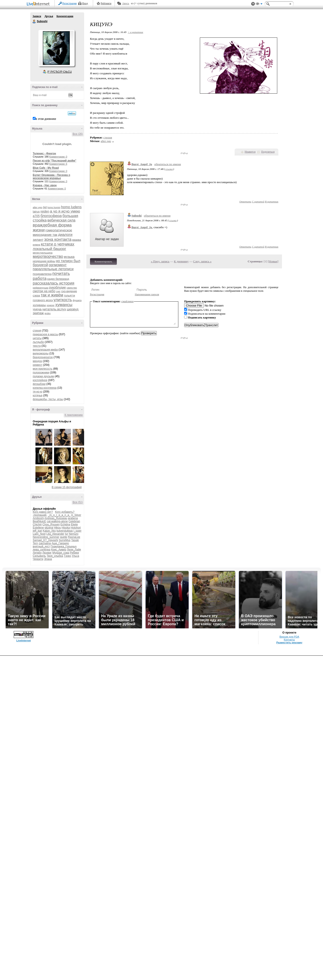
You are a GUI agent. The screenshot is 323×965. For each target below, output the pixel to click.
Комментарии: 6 (58, 163)
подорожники (41, 372)
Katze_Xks (49, 530)
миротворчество (48, 256)
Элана (48, 559)
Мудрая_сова (60, 552)
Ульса (75, 555)
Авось (125, 3)
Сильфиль (39, 555)
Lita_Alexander (55, 533)
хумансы (63, 304)
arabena (73, 518)
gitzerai (49, 527)
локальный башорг (49, 249)
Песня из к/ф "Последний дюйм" (54, 160)
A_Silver (76, 515)
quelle (63, 537)
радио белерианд (58, 279)
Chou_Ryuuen (51, 524)
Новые (273, 261)
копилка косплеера (45, 387)
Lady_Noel (39, 533)
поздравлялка (42, 274)
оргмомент (58, 265)
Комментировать (103, 261)
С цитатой (258, 201)
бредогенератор (43, 357)
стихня (37, 330)
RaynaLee (74, 537)
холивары (39, 305)
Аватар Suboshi (56, 48)
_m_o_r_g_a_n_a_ (59, 515)
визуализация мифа (45, 349)
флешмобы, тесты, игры (48, 399)
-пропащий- (40, 515)
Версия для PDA (289, 636)
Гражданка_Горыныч (64, 546)
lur (66, 533)
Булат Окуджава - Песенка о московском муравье (51, 176)
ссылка (169, 169)
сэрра (36, 295)
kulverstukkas (65, 530)
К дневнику (181, 261)
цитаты (37, 338)
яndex (47, 313)
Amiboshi (38, 518)
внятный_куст (41, 546)
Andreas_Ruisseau (55, 518)
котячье (37, 395)
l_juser (77, 530)
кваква (76, 239)
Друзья (48, 16)
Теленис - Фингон (44, 153)
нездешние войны (44, 261)
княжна (36, 244)
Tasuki (75, 540)
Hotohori (76, 527)
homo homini (54, 207)
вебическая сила (61, 220)
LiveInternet (39, 4)
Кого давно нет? (43, 511)
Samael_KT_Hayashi (45, 540)
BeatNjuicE (39, 521)
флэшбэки (39, 384)
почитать (61, 273)
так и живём (52, 295)
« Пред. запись (160, 261)
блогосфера (51, 216)
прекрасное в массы (45, 334)
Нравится (250, 151)
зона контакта (58, 239)
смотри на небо (44, 291)
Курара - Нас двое (45, 185)
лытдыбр (38, 342)
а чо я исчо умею (65, 211)
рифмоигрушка (40, 288)
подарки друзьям (43, 376)
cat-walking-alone (57, 521)
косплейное (40, 380)
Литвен (37, 552)
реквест (37, 364)
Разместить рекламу (289, 642)
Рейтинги (106, 3)
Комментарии (65, 16)
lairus (36, 211)
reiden (44, 211)
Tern (35, 543)
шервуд (73, 309)
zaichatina (45, 543)
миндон (37, 361)
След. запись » (202, 261)
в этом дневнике (46, 119)
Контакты (289, 639)
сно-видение (69, 291)
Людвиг (47, 552)
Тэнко (67, 555)
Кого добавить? (64, 511)
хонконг (51, 305)
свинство (72, 287)
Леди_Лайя (74, 549)
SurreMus (64, 540)
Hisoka (66, 527)
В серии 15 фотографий (67, 487)
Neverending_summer (46, 537)
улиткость (63, 300)
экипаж (38, 313)
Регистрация (69, 3)
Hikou (57, 527)
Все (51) (78, 502)
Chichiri (37, 524)
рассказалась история (53, 283)
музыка (69, 257)
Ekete (74, 524)
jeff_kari (37, 530)
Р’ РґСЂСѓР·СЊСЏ (60, 71)
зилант (38, 239)
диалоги (65, 234)
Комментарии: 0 (58, 156)
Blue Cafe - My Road (46, 167)
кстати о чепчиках (57, 244)
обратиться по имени (167, 164)
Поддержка (253, 4)
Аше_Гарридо (60, 543)
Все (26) (78, 134)
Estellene (38, 527)
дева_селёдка (41, 549)
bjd (45, 207)
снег (58, 291)
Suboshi (34, 21)
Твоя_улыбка (55, 555)
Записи (37, 16)
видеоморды (40, 353)
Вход (85, 3)
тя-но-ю (37, 391)
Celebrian (74, 521)
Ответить (245, 201)
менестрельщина (42, 252)
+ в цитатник (135, 32)
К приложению (74, 415)
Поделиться (268, 151)
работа (39, 278)
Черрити (38, 559)
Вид (259, 4)
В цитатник (271, 201)
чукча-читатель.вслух (49, 309)
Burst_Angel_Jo (141, 164)
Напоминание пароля (147, 294)
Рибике (74, 552)
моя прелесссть (42, 368)
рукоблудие (57, 287)
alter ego (37, 207)
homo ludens (71, 207)
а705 (36, 216)
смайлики (127, 301)
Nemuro (74, 533)
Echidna (65, 524)
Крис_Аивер (58, 549)
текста (37, 345)
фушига (77, 300)
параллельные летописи (53, 269)
